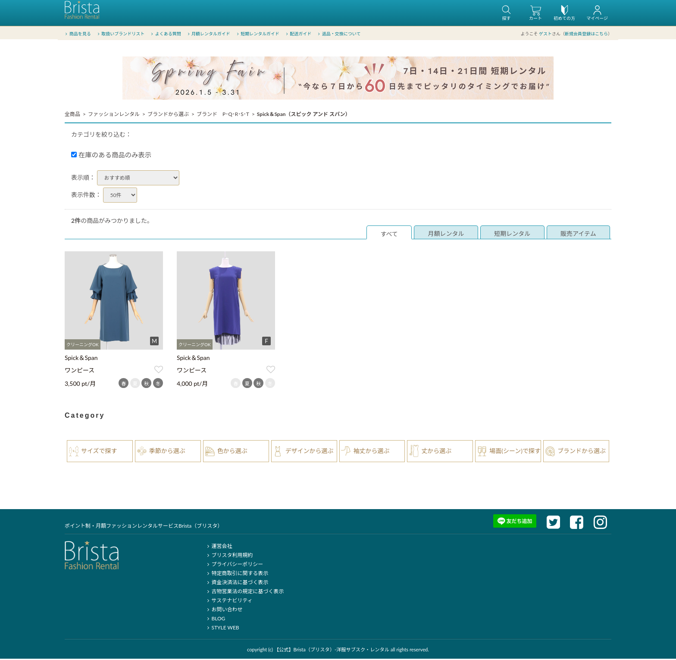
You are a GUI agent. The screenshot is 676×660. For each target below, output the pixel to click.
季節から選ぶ (167, 452)
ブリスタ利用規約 (229, 556)
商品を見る (77, 34)
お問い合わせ (223, 610)
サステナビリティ (228, 601)
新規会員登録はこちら (586, 34)
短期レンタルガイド (257, 34)
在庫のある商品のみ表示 (111, 156)
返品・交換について (338, 34)
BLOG (215, 619)
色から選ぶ (232, 452)
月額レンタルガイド (208, 34)
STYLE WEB (222, 629)
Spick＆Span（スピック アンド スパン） (304, 115)
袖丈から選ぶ (372, 452)
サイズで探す (99, 452)
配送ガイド (298, 34)
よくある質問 (165, 34)
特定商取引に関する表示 (236, 574)
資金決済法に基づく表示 (236, 583)
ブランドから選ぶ (168, 115)
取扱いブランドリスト (120, 34)
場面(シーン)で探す (515, 452)
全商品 (72, 115)
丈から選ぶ (436, 452)
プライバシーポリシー (234, 565)
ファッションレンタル (114, 115)
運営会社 (218, 547)
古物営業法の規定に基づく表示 (244, 592)
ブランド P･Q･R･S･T (223, 115)
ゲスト (545, 34)
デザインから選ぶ (309, 452)
